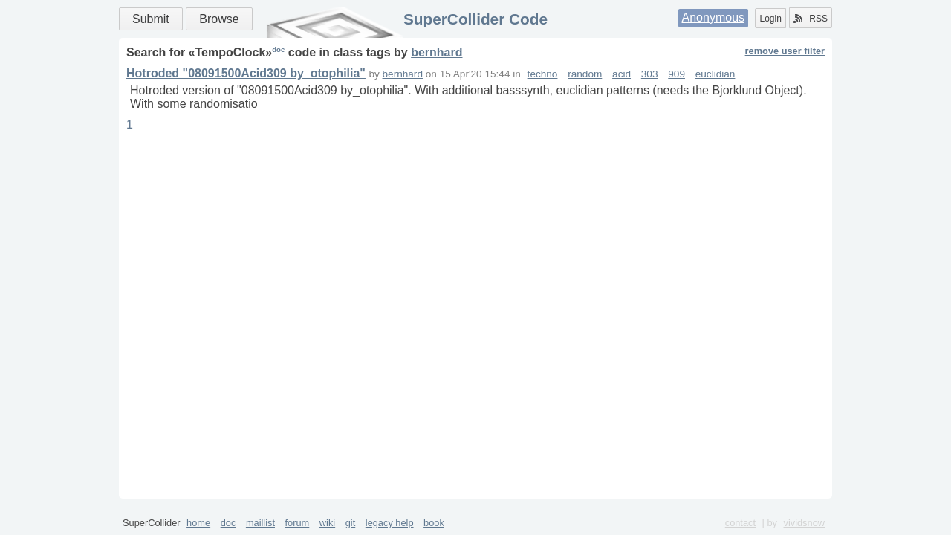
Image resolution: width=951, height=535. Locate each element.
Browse (218, 19)
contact (740, 522)
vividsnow (804, 522)
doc (278, 49)
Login (770, 18)
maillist (260, 522)
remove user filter (785, 50)
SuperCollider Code (475, 18)
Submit (150, 19)
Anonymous (713, 17)
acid (621, 74)
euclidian (715, 74)
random (585, 74)
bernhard (436, 52)
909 (676, 74)
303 (649, 74)
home (198, 522)
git (350, 522)
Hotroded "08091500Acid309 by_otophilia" (246, 73)
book (433, 522)
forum (297, 522)
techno (543, 74)
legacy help (390, 522)
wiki (327, 522)
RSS (810, 18)
